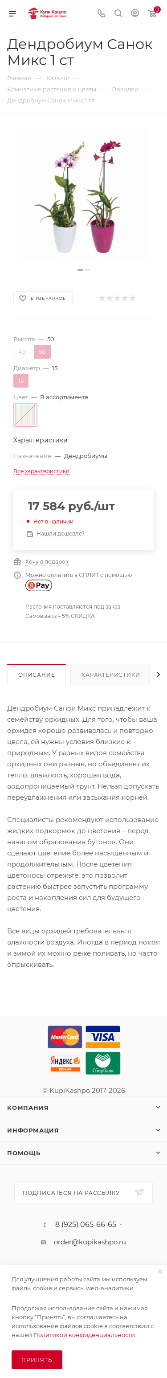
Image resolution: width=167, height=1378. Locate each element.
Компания (28, 1107)
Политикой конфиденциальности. (84, 1334)
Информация (33, 1130)
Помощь (24, 1153)
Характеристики (110, 674)
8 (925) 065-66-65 (85, 1224)
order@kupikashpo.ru (90, 1242)
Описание (36, 674)
